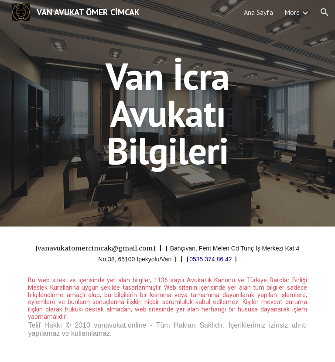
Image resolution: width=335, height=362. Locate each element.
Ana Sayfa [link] (258, 12)
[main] (167, 113)
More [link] (292, 12)
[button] (324, 12)
